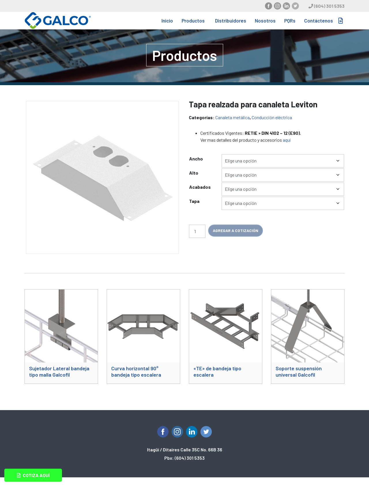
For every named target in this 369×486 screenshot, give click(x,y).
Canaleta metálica (232, 126)
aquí (287, 148)
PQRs (289, 25)
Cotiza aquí (33, 475)
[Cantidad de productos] (197, 240)
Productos (193, 25)
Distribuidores (230, 25)
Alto (193, 181)
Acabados (200, 195)
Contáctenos (318, 25)
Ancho (196, 167)
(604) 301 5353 (329, 6)
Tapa (194, 209)
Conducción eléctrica (272, 126)
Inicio (167, 25)
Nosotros (265, 25)
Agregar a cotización (235, 239)
